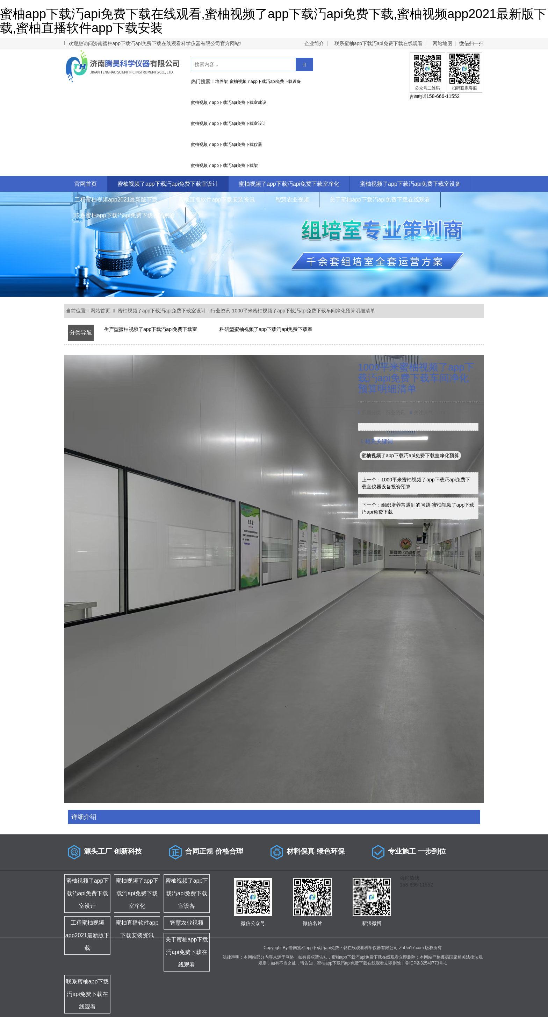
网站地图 (442, 43)
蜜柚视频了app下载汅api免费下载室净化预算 (410, 455)
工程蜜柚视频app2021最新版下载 (116, 200)
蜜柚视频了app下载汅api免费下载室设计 (167, 184)
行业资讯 (220, 310)
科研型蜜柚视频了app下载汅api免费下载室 (265, 329)
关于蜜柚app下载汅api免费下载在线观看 (380, 200)
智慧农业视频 (292, 200)
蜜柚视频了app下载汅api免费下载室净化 (289, 184)
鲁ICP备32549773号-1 (426, 963)
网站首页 (100, 310)
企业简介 (314, 43)
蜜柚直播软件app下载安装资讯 (216, 200)
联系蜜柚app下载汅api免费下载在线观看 (378, 43)
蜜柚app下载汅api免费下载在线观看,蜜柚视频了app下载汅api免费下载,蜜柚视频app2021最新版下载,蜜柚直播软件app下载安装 (273, 21)
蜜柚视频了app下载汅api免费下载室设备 (410, 184)
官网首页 (85, 184)
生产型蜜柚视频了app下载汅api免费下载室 (150, 329)
